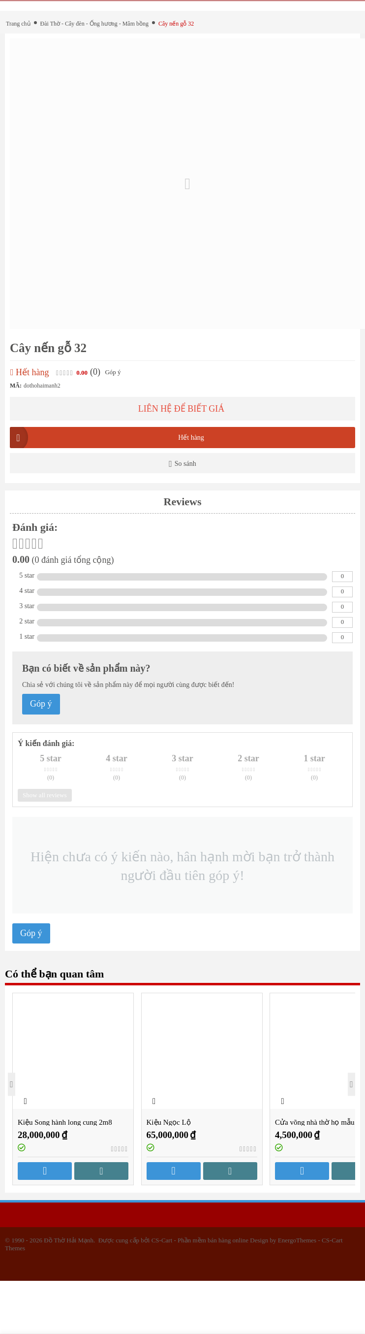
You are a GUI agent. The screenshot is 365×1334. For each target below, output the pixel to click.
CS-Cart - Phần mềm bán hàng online (200, 1240)
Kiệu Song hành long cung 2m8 (65, 1122)
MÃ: (16, 385)
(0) (95, 371)
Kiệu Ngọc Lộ (169, 1122)
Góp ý (113, 372)
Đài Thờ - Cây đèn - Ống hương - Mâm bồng (94, 23)
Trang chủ (18, 23)
